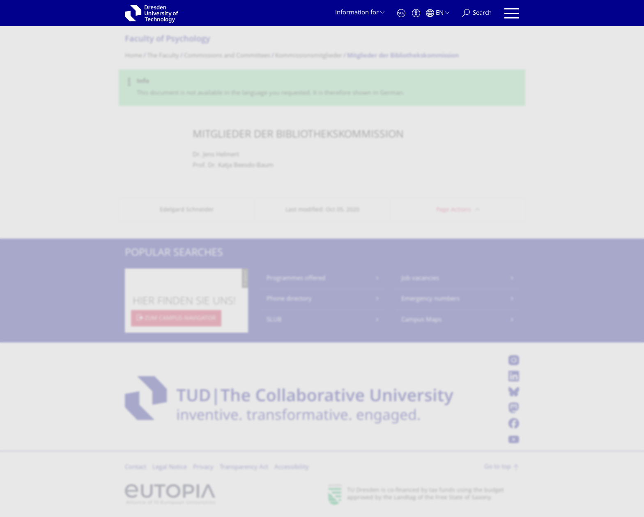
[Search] (477, 13)
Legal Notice (169, 467)
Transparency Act (244, 467)
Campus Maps (421, 320)
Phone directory (289, 299)
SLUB (274, 320)
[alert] (322, 87)
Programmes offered (296, 279)
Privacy (203, 467)
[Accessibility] (416, 13)
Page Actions (453, 210)
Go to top (497, 467)
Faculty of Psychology (167, 40)
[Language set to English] (437, 13)
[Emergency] (401, 13)
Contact (135, 467)
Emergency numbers (430, 299)
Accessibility (291, 467)
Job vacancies (420, 279)
